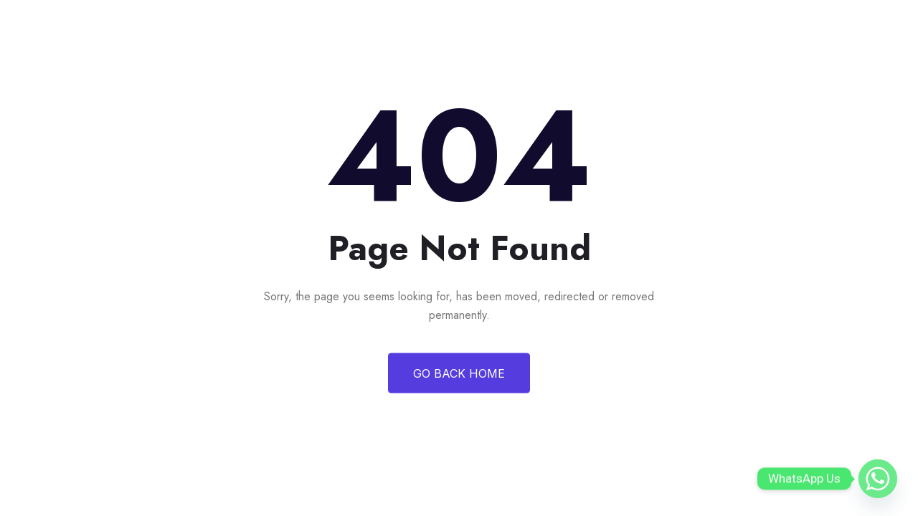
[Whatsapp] (877, 478)
